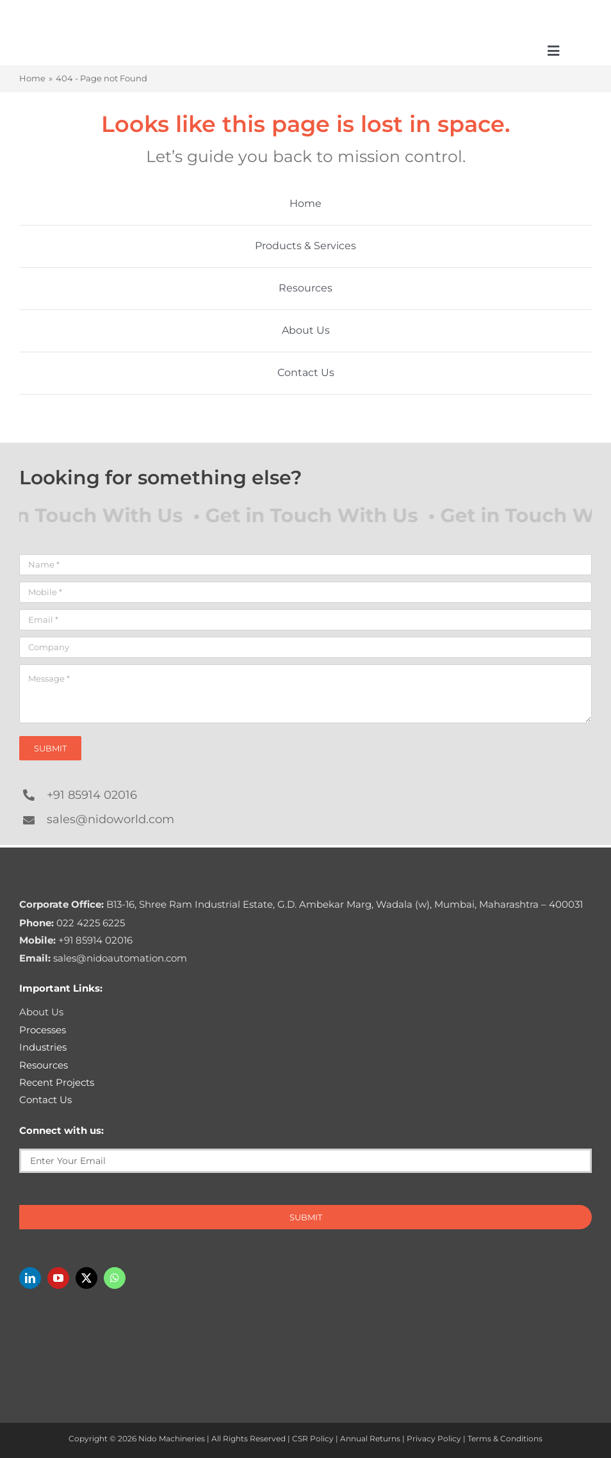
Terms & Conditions (505, 1438)
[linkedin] (30, 1278)
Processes (42, 1030)
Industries (43, 1047)
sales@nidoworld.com (110, 819)
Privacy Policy (434, 1438)
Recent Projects (56, 1082)
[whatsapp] (115, 1278)
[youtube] (58, 1278)
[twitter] (86, 1278)
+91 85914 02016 (92, 795)
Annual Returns (370, 1438)
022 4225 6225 (72, 923)
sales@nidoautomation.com (103, 958)
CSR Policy (313, 1438)
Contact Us (45, 1100)
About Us (41, 1012)
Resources (43, 1065)
